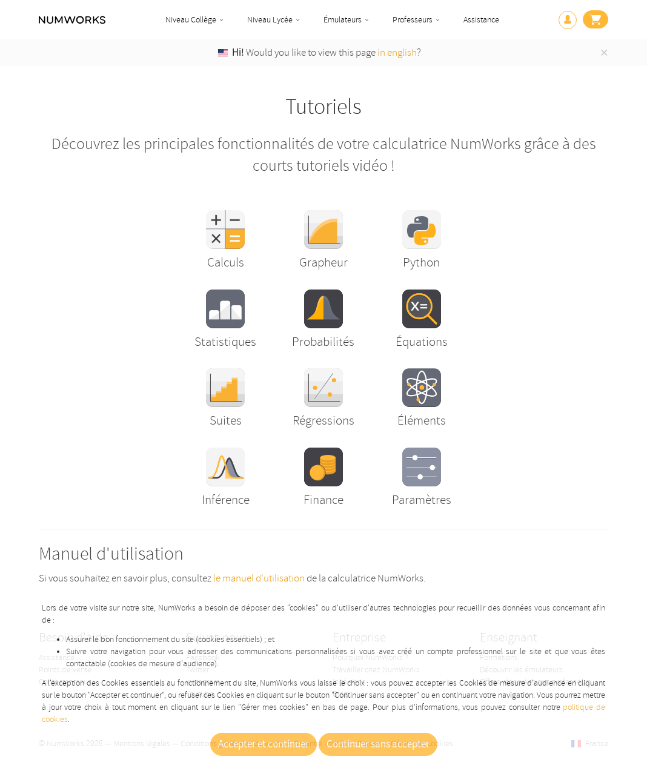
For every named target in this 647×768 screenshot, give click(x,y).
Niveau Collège (190, 20)
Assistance (481, 20)
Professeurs (413, 20)
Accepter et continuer (263, 744)
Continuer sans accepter (378, 744)
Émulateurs (343, 20)
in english (397, 52)
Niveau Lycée (270, 20)
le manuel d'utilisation (259, 578)
